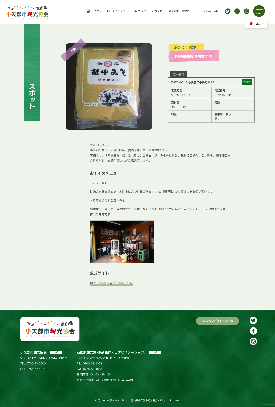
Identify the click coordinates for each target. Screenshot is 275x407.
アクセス (96, 11)
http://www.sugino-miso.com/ (111, 283)
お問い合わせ (180, 11)
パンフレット (119, 11)
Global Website (208, 11)
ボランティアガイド (150, 11)
